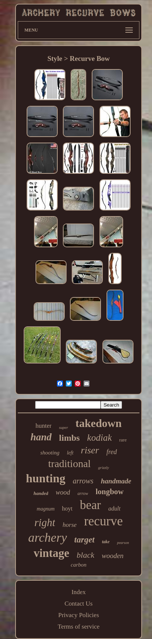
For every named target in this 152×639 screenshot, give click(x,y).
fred (112, 452)
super (63, 427)
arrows (83, 481)
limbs (69, 438)
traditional (69, 463)
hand (41, 437)
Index (78, 592)
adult (114, 508)
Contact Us (78, 603)
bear (90, 505)
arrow (82, 493)
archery (47, 537)
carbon (79, 565)
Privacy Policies (78, 615)
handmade (116, 481)
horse (70, 524)
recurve (103, 521)
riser (90, 450)
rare (122, 440)
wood (62, 492)
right (44, 522)
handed (41, 493)
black (85, 555)
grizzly (103, 467)
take (106, 541)
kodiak (99, 438)
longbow (109, 491)
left (70, 453)
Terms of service (78, 626)
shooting (50, 453)
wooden (113, 556)
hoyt (67, 508)
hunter (43, 425)
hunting (45, 478)
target (84, 539)
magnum (45, 509)
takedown (98, 423)
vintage (51, 553)
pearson (123, 543)
